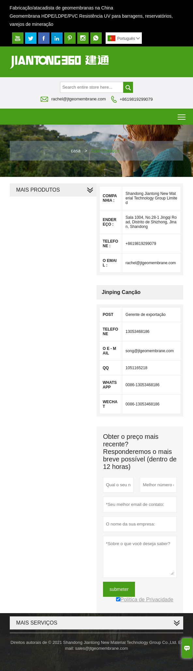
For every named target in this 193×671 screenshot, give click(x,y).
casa (76, 150)
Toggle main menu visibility (182, 114)
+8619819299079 (136, 99)
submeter (119, 589)
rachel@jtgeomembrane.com (78, 98)
